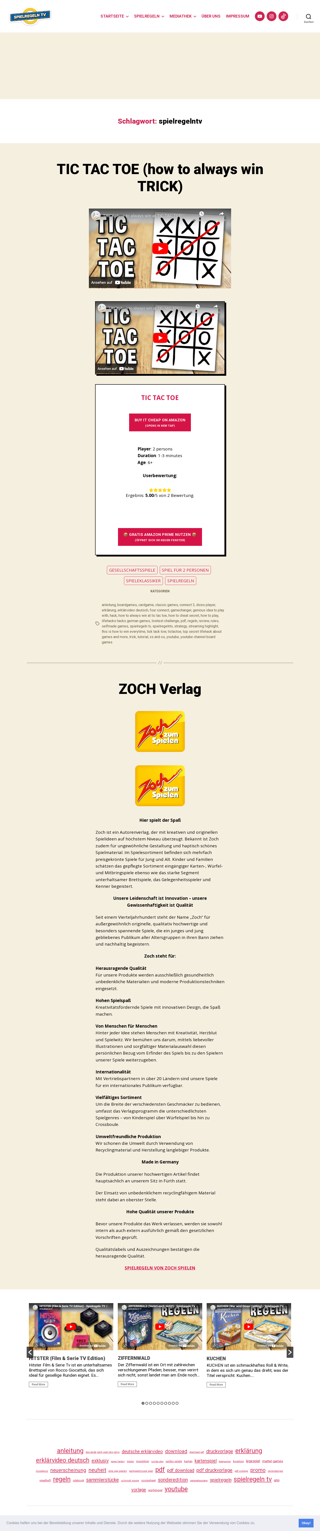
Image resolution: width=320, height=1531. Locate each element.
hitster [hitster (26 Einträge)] (130, 1461)
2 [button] (146, 1403)
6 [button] (161, 1403)
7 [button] (165, 1403)
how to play (209, 615)
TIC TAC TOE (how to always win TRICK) (160, 178)
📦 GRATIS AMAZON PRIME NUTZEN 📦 (160, 537)
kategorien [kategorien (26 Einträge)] (225, 1461)
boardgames (127, 605)
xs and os (157, 637)
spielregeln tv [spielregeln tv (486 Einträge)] (253, 1479)
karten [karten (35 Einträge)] (188, 1461)
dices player (205, 605)
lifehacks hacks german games (126, 621)
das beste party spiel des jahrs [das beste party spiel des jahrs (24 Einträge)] (103, 1452)
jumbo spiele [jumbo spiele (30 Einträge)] (174, 1461)
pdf (183, 621)
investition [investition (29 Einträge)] (142, 1461)
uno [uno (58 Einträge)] (277, 1480)
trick (132, 637)
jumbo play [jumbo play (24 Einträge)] (157, 1461)
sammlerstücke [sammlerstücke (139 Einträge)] (102, 1480)
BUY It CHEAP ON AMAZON (160, 422)
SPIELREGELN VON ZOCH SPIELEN (160, 1268)
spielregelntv (162, 626)
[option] (71, 1347)
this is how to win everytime (123, 631)
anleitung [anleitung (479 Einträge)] (70, 1451)
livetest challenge (165, 621)
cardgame (146, 605)
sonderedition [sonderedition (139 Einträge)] (173, 1480)
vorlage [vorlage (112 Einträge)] (138, 1489)
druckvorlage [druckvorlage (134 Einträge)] (219, 1451)
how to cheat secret (183, 615)
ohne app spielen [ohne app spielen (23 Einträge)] (117, 1471)
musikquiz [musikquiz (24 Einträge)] (42, 1471)
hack (113, 615)
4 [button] (154, 1403)
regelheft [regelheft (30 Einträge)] (45, 1480)
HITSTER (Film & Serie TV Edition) (67, 1358)
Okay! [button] (306, 1523)
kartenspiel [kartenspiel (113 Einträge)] (206, 1460)
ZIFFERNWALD (134, 1358)
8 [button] (169, 1403)
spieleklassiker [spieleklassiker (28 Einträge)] (199, 1480)
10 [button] (177, 1403)
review (204, 621)
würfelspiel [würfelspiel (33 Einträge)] (155, 1490)
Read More (38, 1384)
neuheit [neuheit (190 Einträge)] (97, 1470)
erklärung (109, 610)
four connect (159, 610)
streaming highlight (203, 626)
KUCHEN (216, 1358)
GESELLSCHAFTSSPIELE (132, 570)
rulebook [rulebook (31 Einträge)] (78, 1480)
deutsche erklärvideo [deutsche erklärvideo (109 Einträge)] (142, 1451)
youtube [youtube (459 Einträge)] (176, 1489)
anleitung (109, 605)
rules (214, 621)
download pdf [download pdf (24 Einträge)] (197, 1452)
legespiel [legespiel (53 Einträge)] (253, 1461)
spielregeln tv (140, 626)
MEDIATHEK (181, 16)
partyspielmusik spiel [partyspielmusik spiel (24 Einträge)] (141, 1471)
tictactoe (174, 631)
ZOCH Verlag (160, 689)
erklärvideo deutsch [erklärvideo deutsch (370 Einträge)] (62, 1460)
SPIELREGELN (147, 16)
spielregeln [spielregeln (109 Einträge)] (221, 1480)
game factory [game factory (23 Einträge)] (118, 1461)
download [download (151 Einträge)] (176, 1451)
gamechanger (181, 610)
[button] (257, 1523)
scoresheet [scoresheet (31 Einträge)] (148, 1480)
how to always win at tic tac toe (142, 615)
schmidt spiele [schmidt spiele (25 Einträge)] (130, 1480)
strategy (180, 626)
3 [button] (150, 1403)
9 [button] (173, 1403)
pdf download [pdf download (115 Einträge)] (180, 1470)
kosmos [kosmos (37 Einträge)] (238, 1461)
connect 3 (187, 605)
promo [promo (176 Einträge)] (258, 1470)
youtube (172, 637)
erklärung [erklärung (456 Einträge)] (248, 1451)
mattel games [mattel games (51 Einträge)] (272, 1461)
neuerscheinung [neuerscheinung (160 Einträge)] (68, 1470)
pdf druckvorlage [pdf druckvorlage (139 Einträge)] (214, 1470)
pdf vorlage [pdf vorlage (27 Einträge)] (241, 1471)
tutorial (143, 637)
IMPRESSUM (237, 16)
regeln (192, 621)
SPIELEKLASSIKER (143, 581)
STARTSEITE (112, 16)
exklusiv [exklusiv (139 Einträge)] (100, 1460)
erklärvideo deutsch (133, 610)
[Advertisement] (160, 66)
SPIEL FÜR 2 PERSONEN (185, 570)
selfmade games (115, 626)
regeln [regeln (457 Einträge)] (62, 1479)
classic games (166, 605)
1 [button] (143, 1403)
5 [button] (158, 1403)
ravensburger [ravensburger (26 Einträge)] (275, 1471)
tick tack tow (156, 631)
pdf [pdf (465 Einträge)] (160, 1469)
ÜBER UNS (211, 16)
